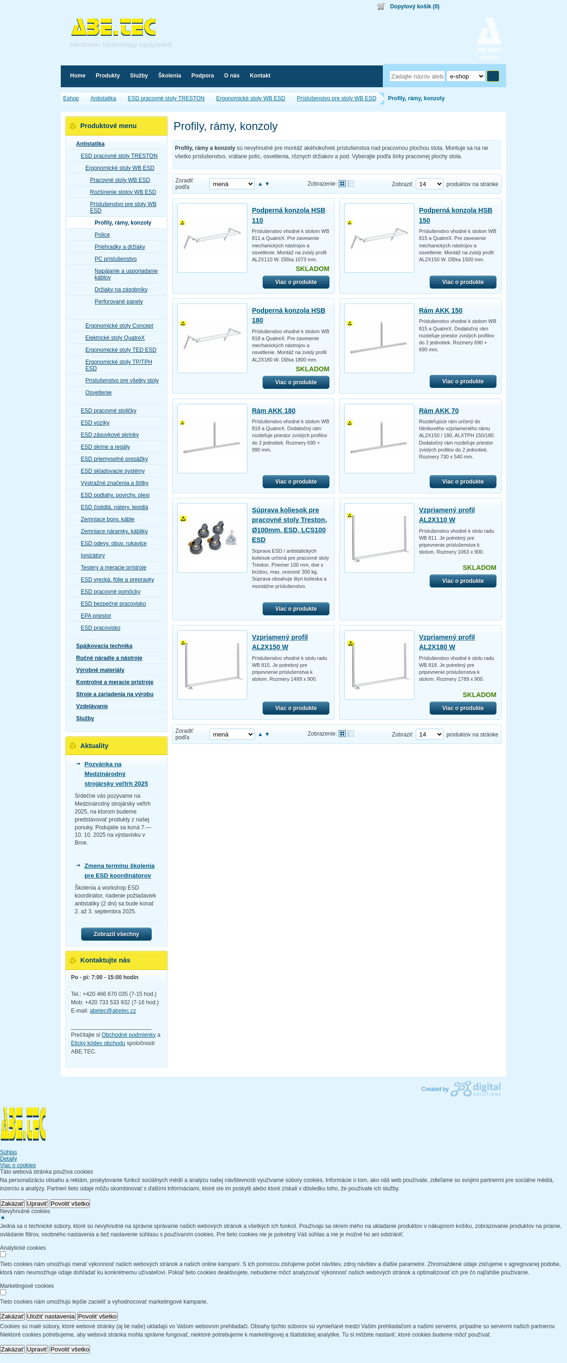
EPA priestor (93, 616)
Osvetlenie (96, 392)
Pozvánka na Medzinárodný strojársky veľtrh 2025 (116, 774)
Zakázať (12, 1203)
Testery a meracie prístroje (110, 567)
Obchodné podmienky (129, 1035)
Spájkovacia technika (101, 646)
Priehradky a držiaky (117, 247)
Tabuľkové (350, 183)
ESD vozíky (92, 423)
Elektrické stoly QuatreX (112, 338)
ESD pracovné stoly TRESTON (116, 156)
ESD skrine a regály (102, 447)
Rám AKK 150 (441, 310)
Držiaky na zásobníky (118, 289)
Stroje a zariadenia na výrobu (112, 694)
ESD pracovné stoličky (105, 410)
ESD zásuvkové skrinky (107, 435)
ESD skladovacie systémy (110, 471)
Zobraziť (402, 184)
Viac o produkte (296, 282)
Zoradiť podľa (184, 183)
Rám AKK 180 (274, 410)
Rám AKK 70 (439, 410)
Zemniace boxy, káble (105, 519)
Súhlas (8, 1152)
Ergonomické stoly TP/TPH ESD (116, 365)
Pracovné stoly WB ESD (117, 180)
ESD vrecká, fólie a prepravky (114, 579)
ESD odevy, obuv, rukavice (111, 543)
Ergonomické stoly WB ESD (117, 168)
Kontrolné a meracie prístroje (112, 682)
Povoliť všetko (70, 1203)
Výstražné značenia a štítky (111, 483)
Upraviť (37, 1203)
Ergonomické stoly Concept (116, 326)
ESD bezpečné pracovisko (110, 604)
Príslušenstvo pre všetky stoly (119, 380)
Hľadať (493, 76)
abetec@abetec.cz (113, 1011)
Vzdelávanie (89, 706)
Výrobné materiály (97, 670)
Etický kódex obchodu (98, 1043)
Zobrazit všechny (116, 934)
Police (99, 235)
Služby (82, 718)
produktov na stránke (472, 184)
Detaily (8, 1159)
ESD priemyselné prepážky (111, 459)
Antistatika (87, 144)
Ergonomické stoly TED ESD (118, 350)
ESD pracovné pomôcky (108, 591)
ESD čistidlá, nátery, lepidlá (111, 507)
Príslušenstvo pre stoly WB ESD (120, 207)
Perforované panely (116, 301)
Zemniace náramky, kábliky (111, 531)
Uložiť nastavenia (51, 1316)
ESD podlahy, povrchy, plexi (112, 495)
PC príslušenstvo (113, 259)
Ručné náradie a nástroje (106, 658)
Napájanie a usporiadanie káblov (123, 274)
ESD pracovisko (97, 628)
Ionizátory (90, 555)
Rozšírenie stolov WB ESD (120, 192)
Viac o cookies (18, 1165)
